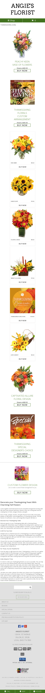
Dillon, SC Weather (13, 683)
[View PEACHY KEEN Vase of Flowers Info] (22, 44)
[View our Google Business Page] (22, 627)
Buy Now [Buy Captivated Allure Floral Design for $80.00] (22, 404)
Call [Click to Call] (7, 691)
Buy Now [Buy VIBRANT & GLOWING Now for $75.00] (22, 282)
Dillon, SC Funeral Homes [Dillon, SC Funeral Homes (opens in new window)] (10, 677)
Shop (11, 20)
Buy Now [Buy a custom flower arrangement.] (22, 492)
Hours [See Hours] (37, 691)
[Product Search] (23, 587)
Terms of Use (35, 686)
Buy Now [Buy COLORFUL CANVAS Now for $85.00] (22, 244)
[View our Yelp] (25, 627)
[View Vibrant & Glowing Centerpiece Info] (22, 262)
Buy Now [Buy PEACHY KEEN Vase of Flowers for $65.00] (22, 70)
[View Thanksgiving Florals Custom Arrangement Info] (22, 92)
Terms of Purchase (23, 686)
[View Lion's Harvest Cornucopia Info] (22, 339)
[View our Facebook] (19, 627)
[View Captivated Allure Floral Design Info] (22, 378)
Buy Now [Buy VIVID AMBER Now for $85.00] (22, 167)
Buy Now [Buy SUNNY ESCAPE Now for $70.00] (22, 205)
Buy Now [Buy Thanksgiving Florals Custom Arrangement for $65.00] (22, 125)
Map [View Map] (22, 691)
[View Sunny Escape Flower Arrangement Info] (22, 185)
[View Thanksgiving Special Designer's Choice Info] (22, 426)
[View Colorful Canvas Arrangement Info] (22, 223)
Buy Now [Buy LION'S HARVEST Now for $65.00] (22, 359)
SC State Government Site (29, 683)
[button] (22, 659)
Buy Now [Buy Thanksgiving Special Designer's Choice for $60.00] (22, 456)
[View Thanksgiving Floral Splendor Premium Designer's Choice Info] (22, 300)
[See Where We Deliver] (22, 597)
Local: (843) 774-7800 (22, 640)
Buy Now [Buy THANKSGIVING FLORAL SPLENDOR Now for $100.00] (22, 320)
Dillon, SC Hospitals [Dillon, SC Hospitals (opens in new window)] (28, 677)
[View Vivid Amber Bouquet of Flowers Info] (22, 147)
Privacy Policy (10, 686)
